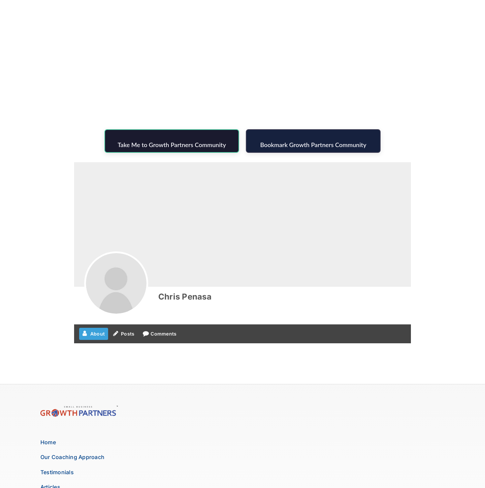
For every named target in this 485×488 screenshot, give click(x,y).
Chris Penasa (185, 297)
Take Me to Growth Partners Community (172, 144)
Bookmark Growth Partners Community (313, 144)
